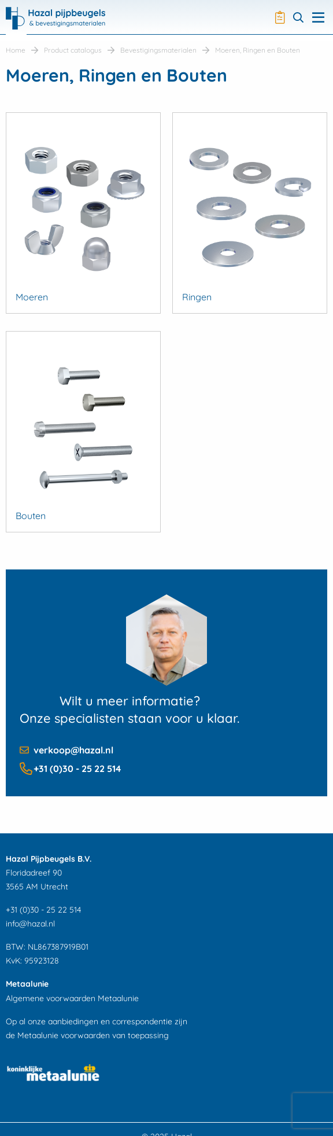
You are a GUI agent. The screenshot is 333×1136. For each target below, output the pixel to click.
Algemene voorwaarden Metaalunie (72, 998)
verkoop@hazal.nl (73, 750)
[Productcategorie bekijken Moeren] (83, 213)
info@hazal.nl (30, 923)
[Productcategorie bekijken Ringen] (249, 213)
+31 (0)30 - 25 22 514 (77, 768)
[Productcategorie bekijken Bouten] (83, 432)
